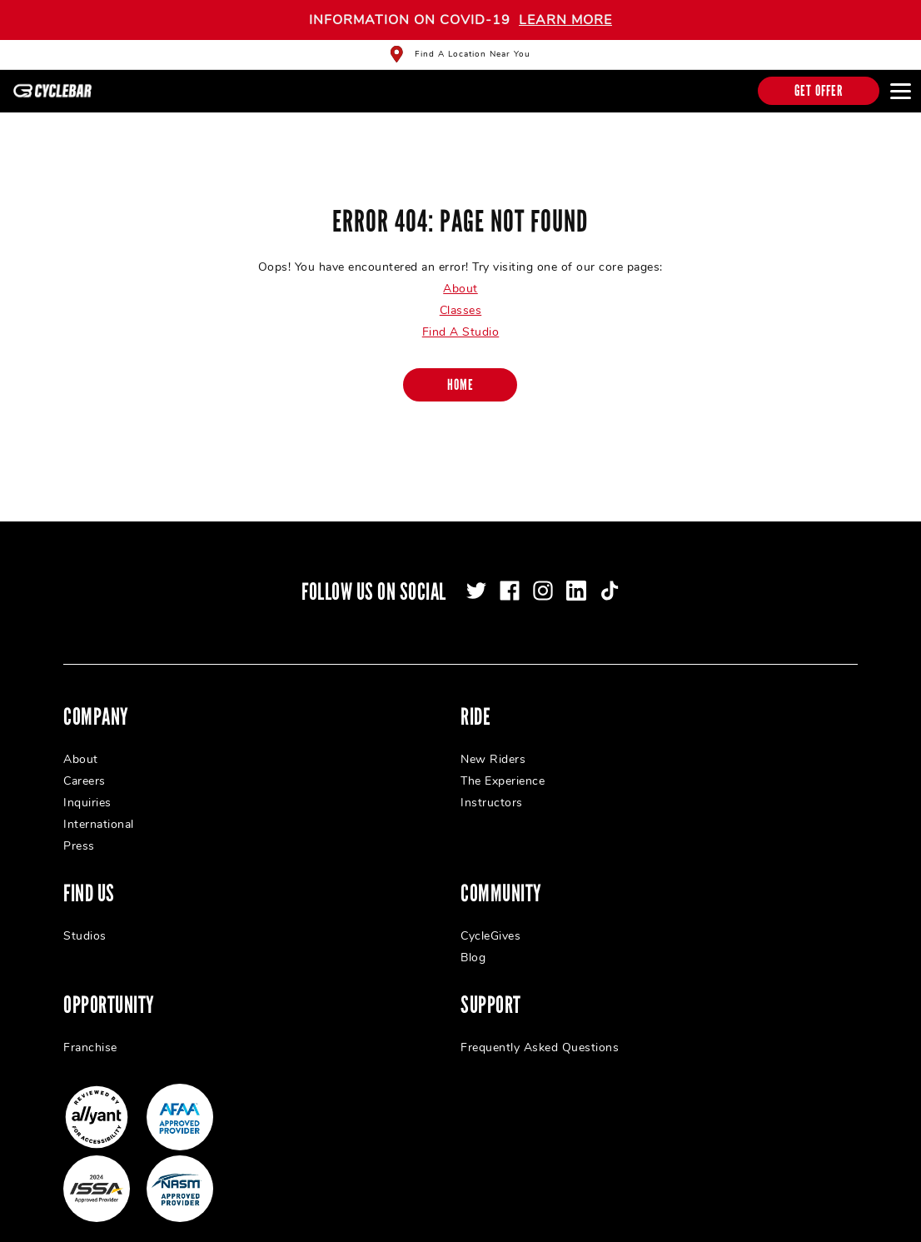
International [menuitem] (98, 808)
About (460, 272)
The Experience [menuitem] (502, 764)
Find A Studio (461, 315)
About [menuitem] (80, 743)
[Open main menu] (900, 91)
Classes (461, 294)
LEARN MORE (565, 20)
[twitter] (476, 574)
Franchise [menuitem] (90, 1031)
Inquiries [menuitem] (87, 786)
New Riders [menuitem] (492, 743)
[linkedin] (576, 574)
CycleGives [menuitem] (490, 919)
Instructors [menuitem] (491, 786)
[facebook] (510, 574)
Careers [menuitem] (84, 764)
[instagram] (543, 574)
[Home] (460, 368)
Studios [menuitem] (85, 919)
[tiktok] (610, 574)
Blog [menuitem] (472, 941)
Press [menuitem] (79, 829)
